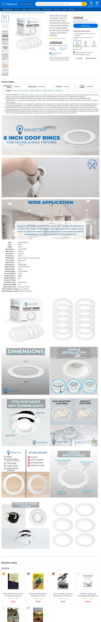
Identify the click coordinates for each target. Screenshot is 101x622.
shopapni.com (53, 54)
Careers (64, 9)
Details (88, 54)
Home (3, 13)
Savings (24, 9)
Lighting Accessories (39, 13)
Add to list (79, 58)
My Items (71, 9)
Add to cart (86, 26)
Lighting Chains (59, 90)
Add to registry (91, 58)
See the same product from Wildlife (89, 600)
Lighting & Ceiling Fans (27, 13)
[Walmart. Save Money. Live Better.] (9, 4)
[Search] (84, 4)
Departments (8, 9)
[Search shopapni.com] (58, 4)
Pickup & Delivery (47, 9)
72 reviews (62, 38)
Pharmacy (57, 9)
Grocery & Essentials (34, 9)
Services (17, 9)
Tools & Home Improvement (13, 13)
